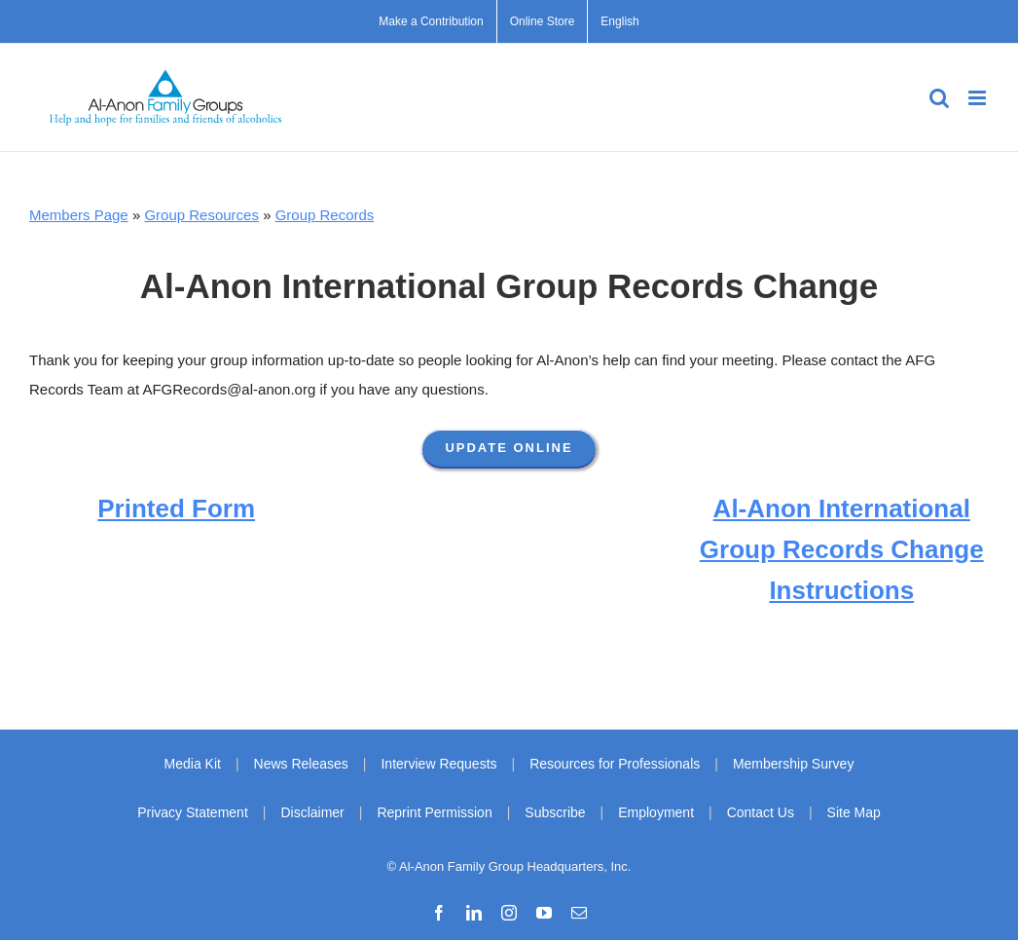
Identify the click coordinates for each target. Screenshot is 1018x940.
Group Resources (201, 215)
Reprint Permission (434, 812)
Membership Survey (793, 763)
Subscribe (555, 812)
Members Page (78, 215)
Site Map (854, 812)
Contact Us (760, 812)
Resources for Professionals (614, 763)
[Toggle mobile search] (939, 98)
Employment (656, 812)
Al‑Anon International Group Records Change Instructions (842, 549)
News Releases (301, 763)
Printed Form (176, 508)
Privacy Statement (192, 812)
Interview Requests (438, 763)
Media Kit (192, 763)
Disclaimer (312, 812)
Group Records (325, 215)
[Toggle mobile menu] (978, 98)
